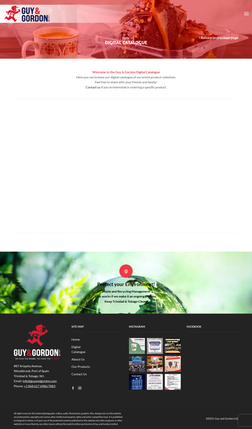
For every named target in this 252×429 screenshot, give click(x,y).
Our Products (80, 366)
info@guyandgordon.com (40, 381)
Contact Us (79, 374)
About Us (77, 359)
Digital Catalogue (78, 349)
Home (126, 37)
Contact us (93, 87)
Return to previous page (219, 37)
